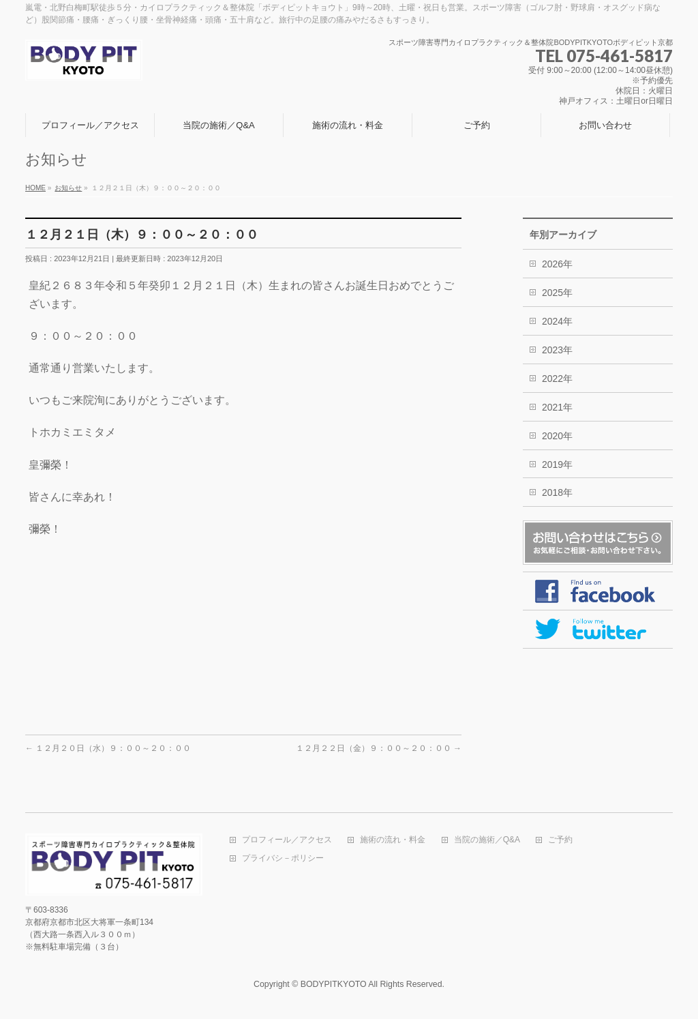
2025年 (557, 292)
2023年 (557, 349)
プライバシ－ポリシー (283, 858)
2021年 (557, 407)
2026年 (557, 264)
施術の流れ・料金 (392, 840)
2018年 (557, 492)
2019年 (557, 464)
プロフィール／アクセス (287, 840)
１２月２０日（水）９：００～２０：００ (108, 748)
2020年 (557, 435)
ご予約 (560, 840)
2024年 (557, 321)
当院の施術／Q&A (487, 840)
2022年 (557, 378)
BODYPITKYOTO (334, 984)
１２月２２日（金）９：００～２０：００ (378, 748)
